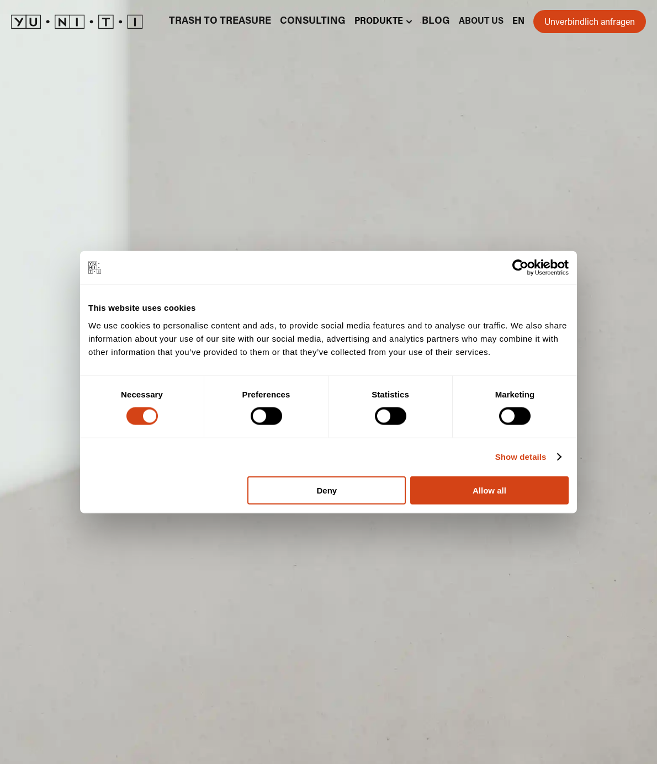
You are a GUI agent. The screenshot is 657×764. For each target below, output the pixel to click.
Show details (521, 456)
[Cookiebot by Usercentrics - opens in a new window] (520, 267)
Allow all (489, 490)
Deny (327, 490)
